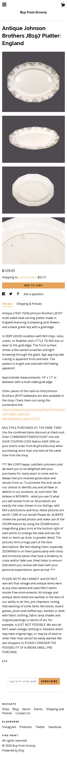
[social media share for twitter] (11, 294)
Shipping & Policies (29, 304)
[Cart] (63, 5)
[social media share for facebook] (4, 294)
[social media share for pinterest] (18, 294)
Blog (16, 709)
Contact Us (23, 713)
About (26, 709)
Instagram (9, 727)
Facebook (54, 727)
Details (7, 304)
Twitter (40, 727)
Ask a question (33, 294)
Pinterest (26, 727)
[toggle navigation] (4, 4)
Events (38, 709)
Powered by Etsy (13, 750)
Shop (6, 709)
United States (27, 277)
